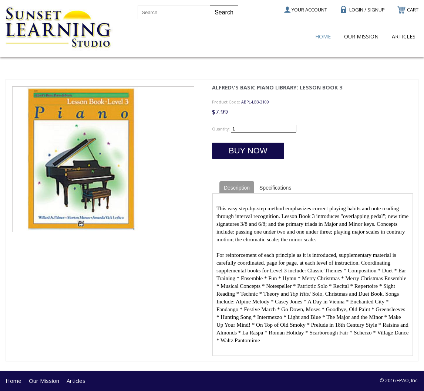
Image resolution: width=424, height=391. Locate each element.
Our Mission (361, 36)
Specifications (275, 188)
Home (323, 36)
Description (237, 188)
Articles (403, 36)
